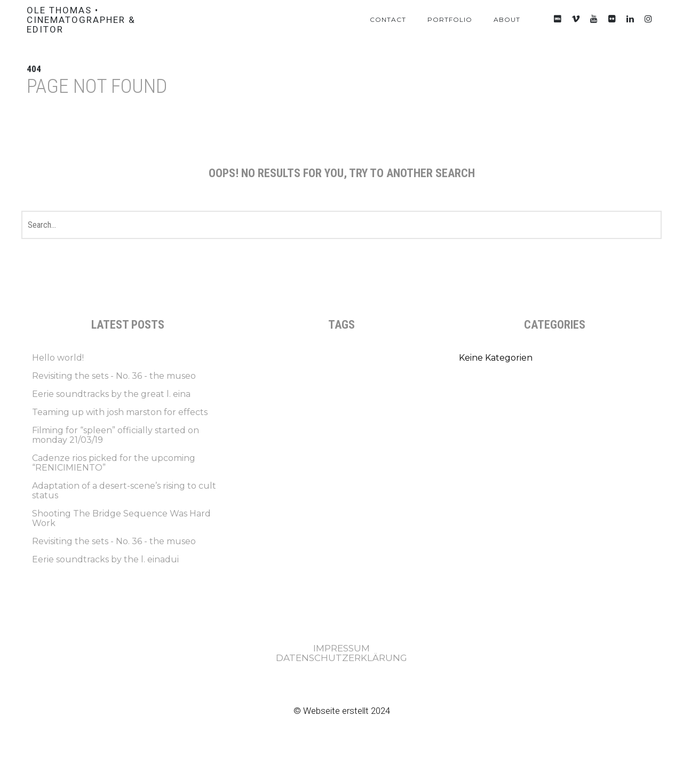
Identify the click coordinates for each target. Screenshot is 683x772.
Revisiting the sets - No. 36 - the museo (114, 376)
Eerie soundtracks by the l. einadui (105, 559)
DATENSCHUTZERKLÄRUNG (341, 657)
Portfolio (449, 19)
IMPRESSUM (341, 648)
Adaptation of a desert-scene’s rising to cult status (124, 490)
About (507, 19)
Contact (388, 19)
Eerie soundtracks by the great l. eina (111, 394)
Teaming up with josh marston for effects (120, 412)
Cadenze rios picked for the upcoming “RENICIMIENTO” (113, 463)
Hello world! (58, 358)
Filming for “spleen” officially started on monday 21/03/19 (115, 435)
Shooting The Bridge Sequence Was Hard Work (121, 518)
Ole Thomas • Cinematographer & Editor (81, 20)
